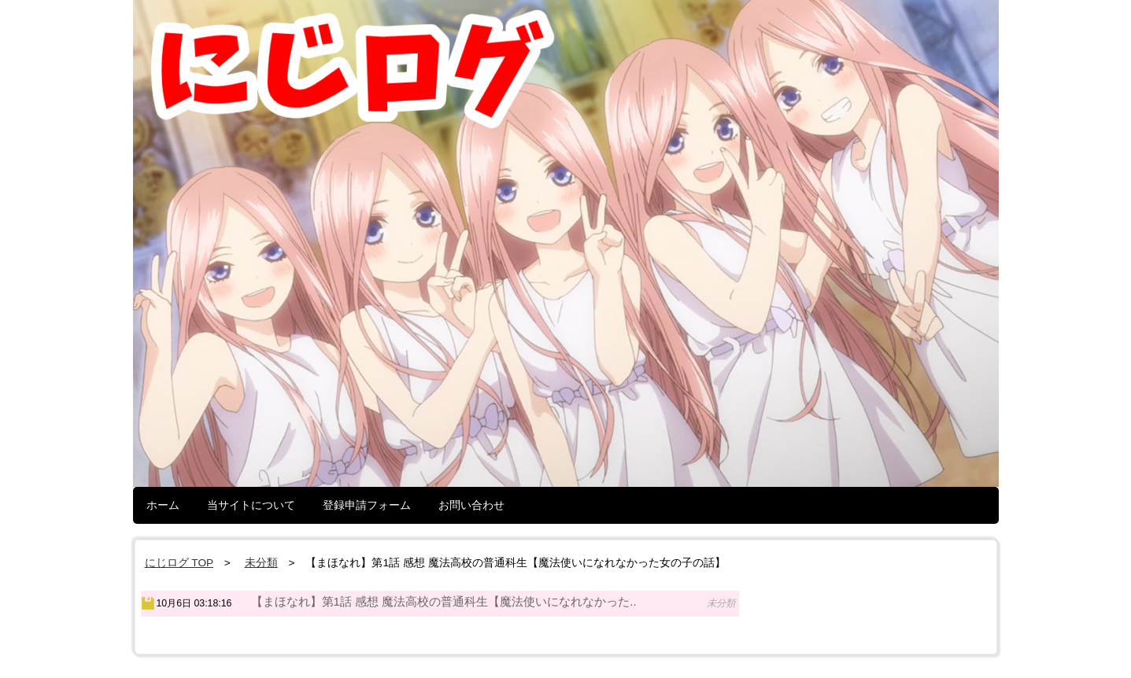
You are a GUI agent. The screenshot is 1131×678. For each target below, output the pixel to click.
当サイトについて (251, 505)
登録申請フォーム (367, 505)
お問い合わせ (471, 505)
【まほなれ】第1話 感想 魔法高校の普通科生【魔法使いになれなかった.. (444, 601)
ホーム (162, 505)
